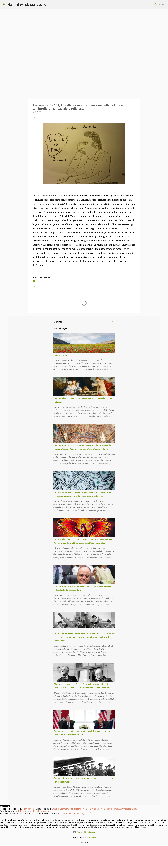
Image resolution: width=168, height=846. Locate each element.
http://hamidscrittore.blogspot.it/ (33, 811)
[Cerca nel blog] (152, 4)
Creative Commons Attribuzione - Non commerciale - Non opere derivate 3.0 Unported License (95, 809)
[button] (33, 117)
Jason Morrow (91, 837)
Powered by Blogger (84, 832)
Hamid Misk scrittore (27, 4)
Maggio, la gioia (60, 355)
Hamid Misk (28, 809)
